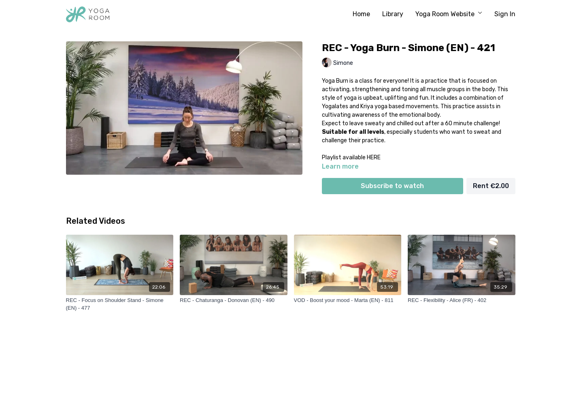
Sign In (504, 14)
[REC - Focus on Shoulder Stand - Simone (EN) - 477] (120, 304)
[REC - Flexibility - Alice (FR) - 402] (461, 300)
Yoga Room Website (448, 14)
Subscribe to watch (392, 186)
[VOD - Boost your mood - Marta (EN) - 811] (348, 300)
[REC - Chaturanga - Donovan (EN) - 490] (233, 300)
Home (361, 14)
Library (392, 14)
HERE (374, 157)
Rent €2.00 (491, 186)
